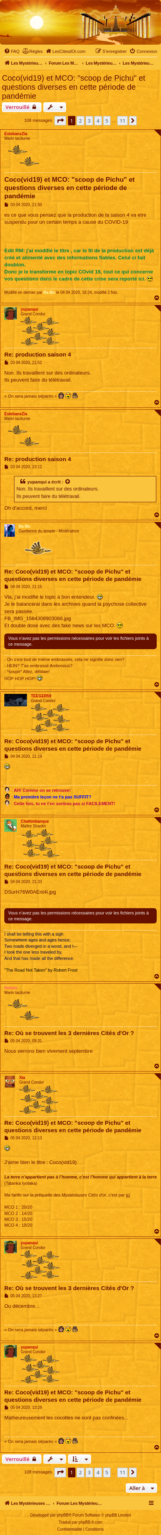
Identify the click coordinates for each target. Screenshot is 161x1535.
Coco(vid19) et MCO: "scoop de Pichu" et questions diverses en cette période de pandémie (73, 87)
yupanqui (29, 309)
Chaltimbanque (35, 821)
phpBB (62, 1515)
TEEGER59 (41, 696)
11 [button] (122, 120)
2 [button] (80, 120)
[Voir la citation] (68, 481)
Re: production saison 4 (37, 354)
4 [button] (98, 120)
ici (128, 1195)
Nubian (11, 988)
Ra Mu (49, 292)
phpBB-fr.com (90, 1522)
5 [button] (107, 120)
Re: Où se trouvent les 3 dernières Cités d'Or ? (69, 1033)
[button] (60, 120)
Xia (22, 1077)
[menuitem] (12, 51)
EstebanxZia (15, 134)
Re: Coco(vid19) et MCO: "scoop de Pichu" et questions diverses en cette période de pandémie (72, 575)
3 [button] (89, 120)
